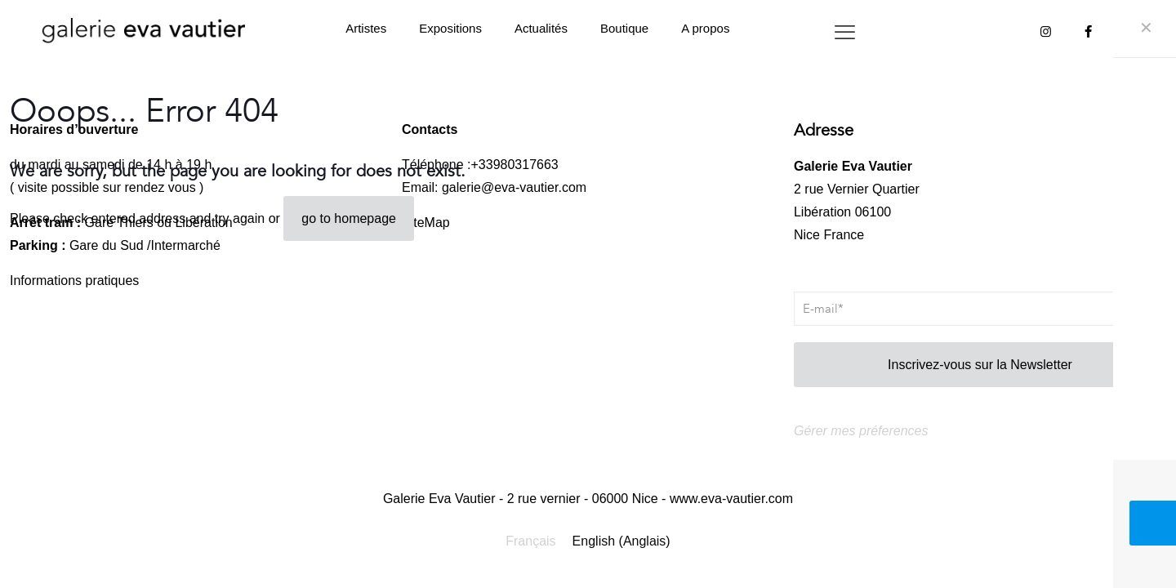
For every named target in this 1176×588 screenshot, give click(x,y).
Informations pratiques (74, 280)
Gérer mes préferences (861, 431)
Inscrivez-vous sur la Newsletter (980, 365)
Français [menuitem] (530, 541)
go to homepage (348, 218)
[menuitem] (530, 541)
